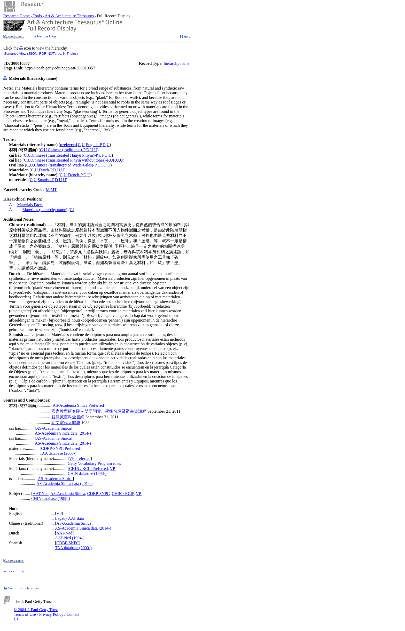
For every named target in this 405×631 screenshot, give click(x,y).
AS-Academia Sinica (53, 428)
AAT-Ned (41, 493)
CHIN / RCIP (123, 493)
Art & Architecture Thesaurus (69, 16)
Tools (37, 16)
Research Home (17, 16)
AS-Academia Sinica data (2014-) (63, 433)
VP (112, 468)
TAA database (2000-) (58, 453)
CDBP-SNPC (98, 493)
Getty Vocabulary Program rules (94, 463)
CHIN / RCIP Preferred (88, 468)
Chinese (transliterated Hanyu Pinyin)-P (65, 155)
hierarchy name (176, 63)
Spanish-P (46, 180)
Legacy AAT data (69, 518)
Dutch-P (45, 170)
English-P (94, 144)
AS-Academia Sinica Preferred (78, 405)
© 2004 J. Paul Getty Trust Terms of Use (36, 612)
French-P (75, 175)
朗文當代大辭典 (65, 422)
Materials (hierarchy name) (44, 209)
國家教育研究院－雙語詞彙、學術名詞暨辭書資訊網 (98, 411)
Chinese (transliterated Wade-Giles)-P (65, 165)
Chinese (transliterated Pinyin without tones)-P (70, 160)
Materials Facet (30, 205)
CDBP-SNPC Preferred (60, 448)
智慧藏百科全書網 (67, 417)
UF (101, 155)
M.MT (51, 189)
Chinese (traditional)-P (66, 150)
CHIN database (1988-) (87, 473)
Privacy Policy (51, 614)
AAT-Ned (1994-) (69, 538)
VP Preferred (79, 458)
